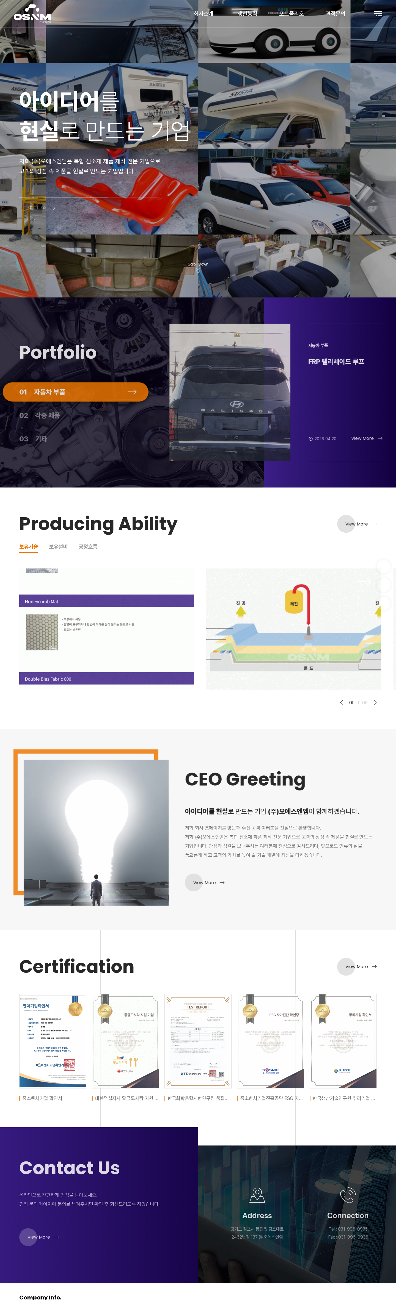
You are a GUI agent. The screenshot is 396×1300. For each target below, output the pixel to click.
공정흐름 (88, 547)
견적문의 (335, 13)
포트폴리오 (291, 13)
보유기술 (28, 547)
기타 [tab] (33, 461)
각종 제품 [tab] (39, 438)
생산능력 (247, 13)
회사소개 (203, 13)
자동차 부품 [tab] (42, 414)
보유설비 (58, 547)
